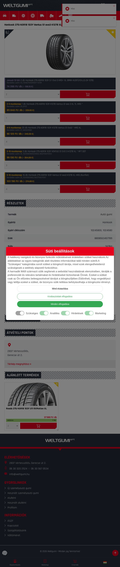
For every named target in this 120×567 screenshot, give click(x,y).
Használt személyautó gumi (23, 493)
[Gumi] (31, 394)
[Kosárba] (88, 94)
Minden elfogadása (60, 304)
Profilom (12, 507)
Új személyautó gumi (19, 488)
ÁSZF (10, 521)
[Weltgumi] (18, 5)
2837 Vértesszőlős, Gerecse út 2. (27, 463)
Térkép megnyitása (20, 364)
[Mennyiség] (32, 94)
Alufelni (12, 498)
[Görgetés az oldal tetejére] (115, 553)
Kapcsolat (13, 525)
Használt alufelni (17, 503)
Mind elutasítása (60, 289)
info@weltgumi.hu (19, 474)
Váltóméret (14, 535)
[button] (114, 5)
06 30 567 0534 (39, 468)
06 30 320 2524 (18, 468)
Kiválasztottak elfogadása (60, 296)
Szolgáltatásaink (17, 530)
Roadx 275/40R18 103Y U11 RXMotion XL (26, 408)
